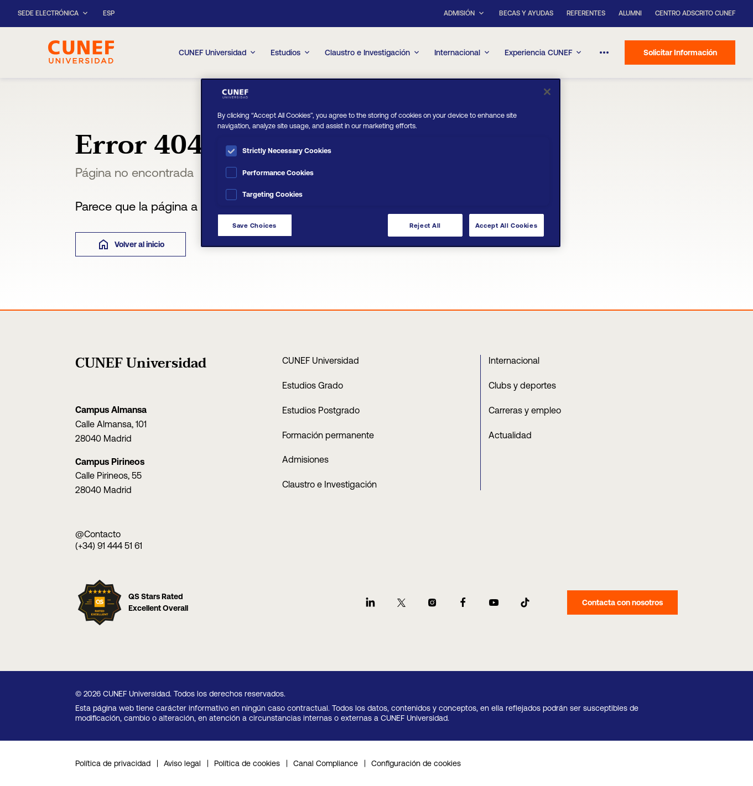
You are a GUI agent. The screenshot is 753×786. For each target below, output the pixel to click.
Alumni (630, 13)
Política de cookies (247, 763)
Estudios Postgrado (321, 410)
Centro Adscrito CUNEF (695, 13)
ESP (109, 13)
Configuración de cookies (416, 763)
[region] (380, 162)
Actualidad (510, 435)
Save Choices (254, 225)
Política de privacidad (112, 763)
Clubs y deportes (522, 385)
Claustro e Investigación (373, 52)
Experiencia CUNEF (544, 52)
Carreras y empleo (525, 410)
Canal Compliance (325, 763)
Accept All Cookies (506, 225)
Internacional (462, 52)
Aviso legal (182, 763)
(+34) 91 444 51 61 (108, 546)
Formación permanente (328, 435)
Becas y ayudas (526, 13)
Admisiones (305, 459)
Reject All (425, 225)
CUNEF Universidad (320, 360)
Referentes (586, 13)
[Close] (547, 92)
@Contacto (98, 534)
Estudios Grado (312, 385)
